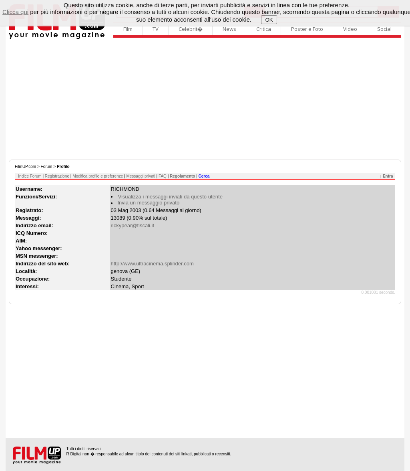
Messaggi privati (140, 176)
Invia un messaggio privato (149, 203)
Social (384, 28)
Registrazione (57, 176)
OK (269, 20)
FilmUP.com (25, 166)
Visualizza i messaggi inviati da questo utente (170, 197)
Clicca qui (15, 11)
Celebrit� (191, 28)
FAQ (163, 176)
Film (128, 28)
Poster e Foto (307, 28)
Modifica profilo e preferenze (97, 176)
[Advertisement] (205, 99)
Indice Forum (29, 176)
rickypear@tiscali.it (133, 225)
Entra (388, 176)
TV (156, 28)
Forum (46, 166)
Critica (263, 28)
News (229, 28)
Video (350, 28)
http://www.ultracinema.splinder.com (152, 264)
